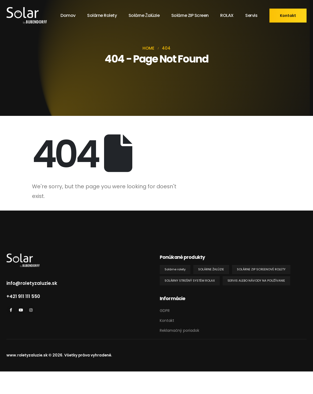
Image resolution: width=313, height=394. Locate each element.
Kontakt (167, 320)
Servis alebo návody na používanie (256, 280)
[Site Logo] (26, 15)
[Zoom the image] (23, 256)
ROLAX (227, 15)
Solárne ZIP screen (190, 15)
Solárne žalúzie (144, 15)
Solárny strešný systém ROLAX (190, 280)
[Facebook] (10, 309)
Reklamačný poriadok (179, 330)
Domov (68, 15)
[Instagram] (30, 309)
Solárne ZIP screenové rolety (261, 269)
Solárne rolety (102, 15)
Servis (251, 15)
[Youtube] (20, 309)
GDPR (165, 310)
